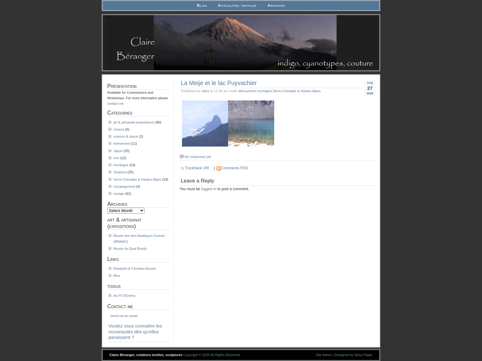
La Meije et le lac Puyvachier (219, 83)
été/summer (247, 91)
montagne (264, 91)
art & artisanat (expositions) (133, 122)
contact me (115, 103)
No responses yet (198, 157)
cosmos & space (125, 136)
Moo (116, 275)
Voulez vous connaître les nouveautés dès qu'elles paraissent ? (135, 331)
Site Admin (324, 355)
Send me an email (123, 316)
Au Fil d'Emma (124, 295)
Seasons (120, 172)
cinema (118, 129)
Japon (118, 151)
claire (205, 91)
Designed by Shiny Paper (354, 355)
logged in (208, 189)
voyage (118, 193)
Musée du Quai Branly (130, 248)
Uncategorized (124, 186)
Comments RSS (234, 168)
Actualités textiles (237, 5)
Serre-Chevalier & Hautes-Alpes (297, 91)
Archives (276, 5)
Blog (202, 5)
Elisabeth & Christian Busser (134, 268)
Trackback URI (197, 168)
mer (116, 158)
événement (121, 143)
